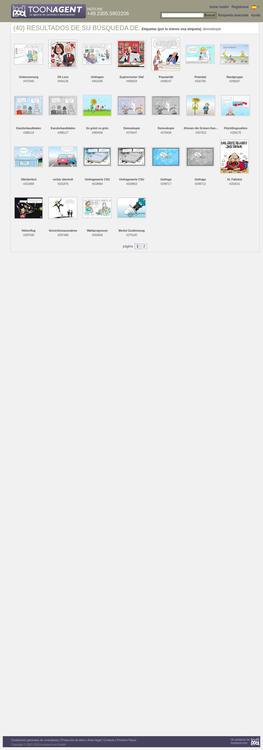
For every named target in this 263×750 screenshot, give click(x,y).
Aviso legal (94, 740)
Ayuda (255, 15)
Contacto (108, 740)
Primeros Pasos (126, 740)
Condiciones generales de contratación (35, 740)
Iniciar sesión (219, 7)
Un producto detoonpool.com (240, 741)
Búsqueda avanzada (233, 15)
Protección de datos (73, 740)
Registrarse (239, 7)
